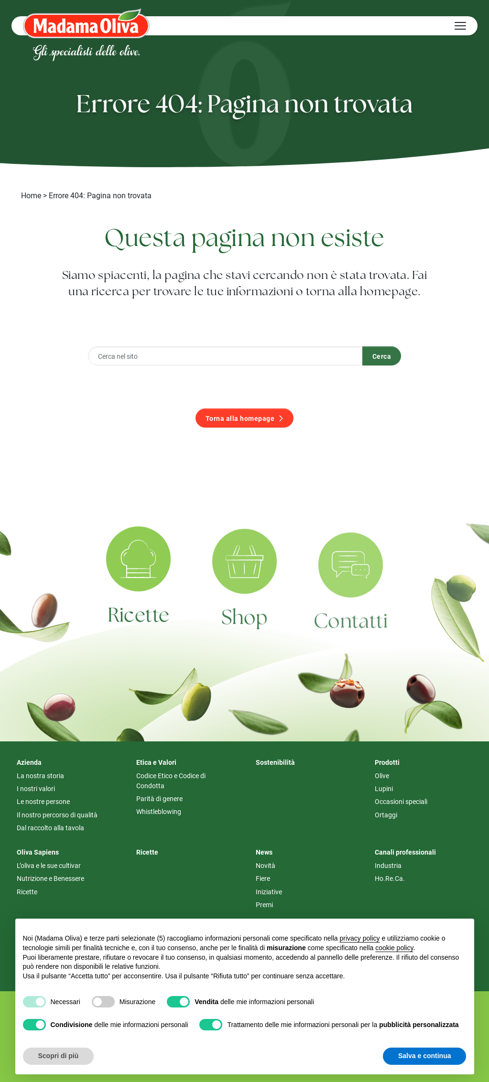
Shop (244, 642)
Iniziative (269, 891)
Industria (388, 865)
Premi (264, 904)
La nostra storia (40, 775)
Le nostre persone (43, 801)
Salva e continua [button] (424, 1056)
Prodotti (387, 762)
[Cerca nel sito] (225, 373)
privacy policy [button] (359, 938)
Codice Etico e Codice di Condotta (171, 780)
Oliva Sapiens (38, 852)
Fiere (263, 878)
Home (31, 195)
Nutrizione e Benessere (50, 878)
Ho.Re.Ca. (390, 878)
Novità (265, 865)
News (264, 852)
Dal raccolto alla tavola (50, 827)
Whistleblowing (158, 811)
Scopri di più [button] (58, 1056)
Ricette (27, 891)
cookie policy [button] (394, 948)
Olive (382, 775)
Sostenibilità (275, 762)
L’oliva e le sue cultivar (49, 865)
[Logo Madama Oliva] (86, 23)
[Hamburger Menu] (460, 26)
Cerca (381, 372)
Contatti (351, 649)
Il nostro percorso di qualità (57, 814)
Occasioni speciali (401, 801)
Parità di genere (159, 798)
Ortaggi (386, 814)
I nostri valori (36, 788)
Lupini (384, 788)
